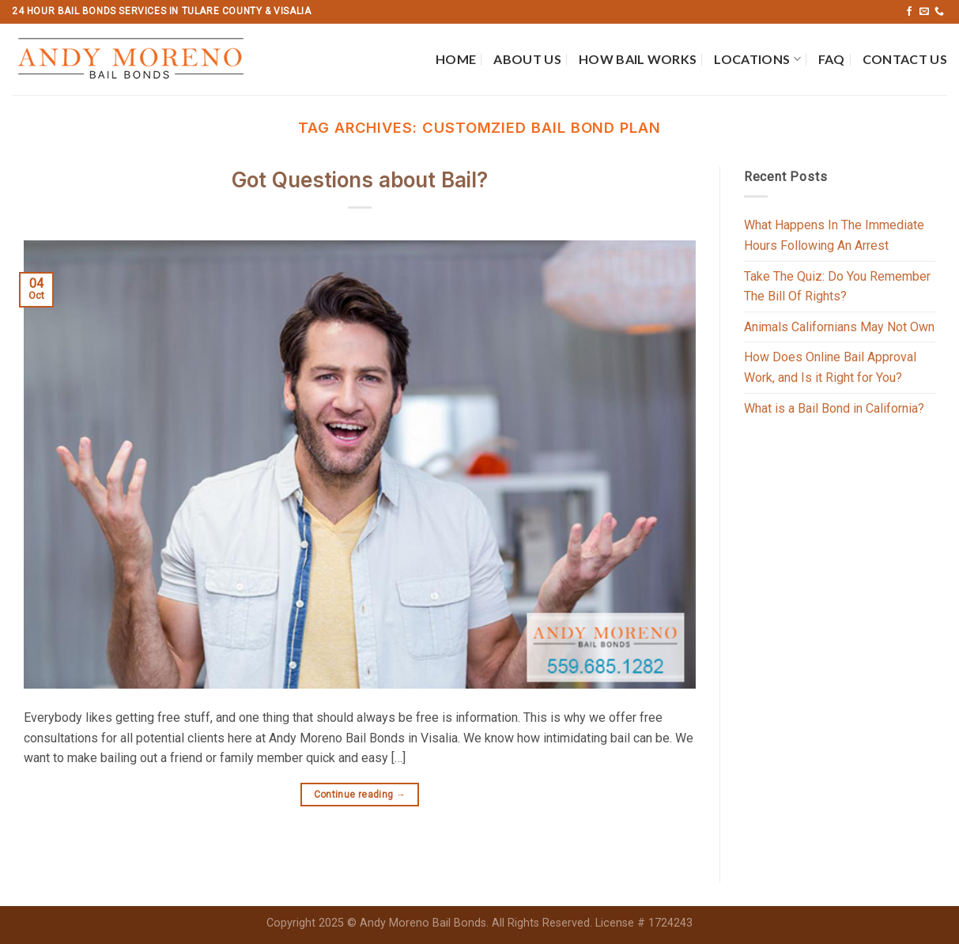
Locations (757, 59)
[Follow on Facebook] (909, 11)
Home (456, 58)
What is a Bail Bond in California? (834, 408)
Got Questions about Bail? (360, 180)
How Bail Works (638, 58)
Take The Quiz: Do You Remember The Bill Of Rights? (837, 286)
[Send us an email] (924, 11)
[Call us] (939, 11)
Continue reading (360, 794)
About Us (527, 58)
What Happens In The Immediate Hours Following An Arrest (834, 235)
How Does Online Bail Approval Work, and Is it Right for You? (830, 367)
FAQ (831, 58)
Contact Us (905, 58)
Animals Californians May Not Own (839, 326)
